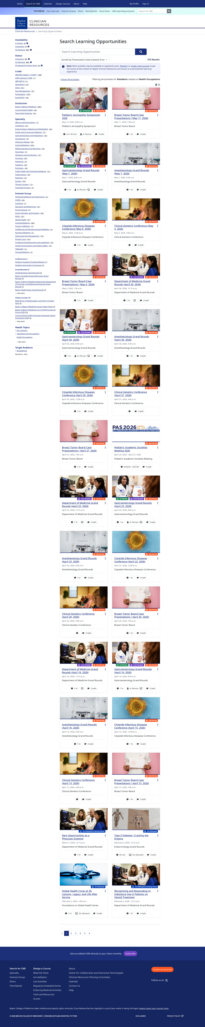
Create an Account (162, 969)
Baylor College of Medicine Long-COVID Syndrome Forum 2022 (35, 311)
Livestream (22, 46)
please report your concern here (153, 1008)
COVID (20, 200)
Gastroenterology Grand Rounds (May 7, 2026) (80, 172)
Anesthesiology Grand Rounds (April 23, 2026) (79, 560)
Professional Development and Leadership (34, 242)
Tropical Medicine (23, 252)
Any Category (22, 330)
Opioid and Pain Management (29, 236)
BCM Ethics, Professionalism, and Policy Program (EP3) (34, 302)
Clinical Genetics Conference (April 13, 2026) (78, 781)
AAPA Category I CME (25, 78)
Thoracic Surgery (24, 184)
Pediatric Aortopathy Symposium (29, 265)
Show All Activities (70, 79)
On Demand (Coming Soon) (29, 65)
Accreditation (40, 977)
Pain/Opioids (91, 11)
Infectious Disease (24, 142)
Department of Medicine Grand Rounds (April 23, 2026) (80, 504)
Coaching (20, 203)
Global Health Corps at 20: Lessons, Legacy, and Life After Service (79, 894)
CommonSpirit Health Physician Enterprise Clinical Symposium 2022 (35, 316)
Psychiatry (21, 168)
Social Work (104, 11)
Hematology (22, 139)
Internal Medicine (24, 145)
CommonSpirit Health (26, 110)
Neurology (21, 152)
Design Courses (63, 3)
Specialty (14, 972)
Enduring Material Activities (47, 990)
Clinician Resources (25, 31)
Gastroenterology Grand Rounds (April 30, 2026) (80, 338)
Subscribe (130, 953)
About (76, 3)
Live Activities (40, 981)
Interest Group (17, 977)
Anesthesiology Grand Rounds (28, 273)
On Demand (23, 50)
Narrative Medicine (24, 232)
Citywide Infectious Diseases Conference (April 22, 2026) (130, 560)
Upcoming (22, 59)
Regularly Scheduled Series (47, 985)
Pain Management (24, 91)
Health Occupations (24, 337)
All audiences (22, 350)
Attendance (22, 84)
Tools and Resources (43, 994)
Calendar (48, 3)
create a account (140, 66)
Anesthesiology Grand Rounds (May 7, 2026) (131, 172)
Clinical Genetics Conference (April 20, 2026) (78, 615)
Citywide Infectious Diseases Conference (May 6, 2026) (78, 227)
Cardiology (21, 125)
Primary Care (23, 239)
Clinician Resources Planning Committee (89, 977)
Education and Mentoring (27, 206)
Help (85, 3)
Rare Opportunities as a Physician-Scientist (75, 837)
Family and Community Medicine (30, 132)
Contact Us (74, 985)
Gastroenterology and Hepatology (31, 135)
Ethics (80, 11)
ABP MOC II (21, 81)
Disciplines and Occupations (28, 333)
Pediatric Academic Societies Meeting (31, 262)
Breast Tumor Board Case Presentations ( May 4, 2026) (78, 283)
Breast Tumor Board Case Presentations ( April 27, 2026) (79, 449)
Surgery (20, 181)
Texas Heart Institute (25, 113)
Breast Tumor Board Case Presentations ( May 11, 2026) (131, 116)
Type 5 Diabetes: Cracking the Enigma (131, 837)
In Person (21, 43)
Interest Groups (69, 11)
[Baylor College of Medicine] (32, 23)
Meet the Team (41, 972)
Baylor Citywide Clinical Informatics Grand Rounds (32, 277)
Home (19, 3)
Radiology (21, 178)
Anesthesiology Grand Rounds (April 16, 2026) (79, 726)
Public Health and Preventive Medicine (32, 171)
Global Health (22, 220)
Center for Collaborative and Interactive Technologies (96, 972)
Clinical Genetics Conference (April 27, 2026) (130, 393)
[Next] (89, 933)
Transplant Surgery (24, 187)
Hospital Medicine (25, 223)
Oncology (21, 158)
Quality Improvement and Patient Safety (33, 246)
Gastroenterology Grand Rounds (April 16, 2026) (133, 671)
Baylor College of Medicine (28, 106)
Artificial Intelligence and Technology (31, 197)
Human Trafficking (24, 226)
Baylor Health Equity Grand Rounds (30, 290)
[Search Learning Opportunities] (97, 52)
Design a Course (42, 968)
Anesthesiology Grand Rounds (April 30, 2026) (131, 338)
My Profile (134, 3)
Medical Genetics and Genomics (30, 148)
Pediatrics (21, 165)
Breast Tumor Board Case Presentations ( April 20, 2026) (131, 615)
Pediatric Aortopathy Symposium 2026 (81, 116)
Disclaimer (141, 1016)
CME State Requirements (123, 11)
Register (124, 66)
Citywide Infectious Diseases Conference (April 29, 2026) (78, 393)
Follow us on (159, 980)
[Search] (152, 11)
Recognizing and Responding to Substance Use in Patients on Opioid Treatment (132, 894)
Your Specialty (53, 11)
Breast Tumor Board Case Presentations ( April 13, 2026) (131, 781)
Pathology (21, 161)
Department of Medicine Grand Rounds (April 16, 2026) (80, 671)
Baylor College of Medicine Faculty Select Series (35, 306)
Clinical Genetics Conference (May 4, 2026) (133, 227)
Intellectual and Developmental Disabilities (34, 229)
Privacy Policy (174, 1016)
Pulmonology (22, 174)
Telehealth (21, 249)
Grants (36, 998)
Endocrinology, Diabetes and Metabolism (33, 129)
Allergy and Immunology (27, 122)
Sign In (145, 3)
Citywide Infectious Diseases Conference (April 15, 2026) (130, 726)
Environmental (22, 210)
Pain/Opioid (16, 985)
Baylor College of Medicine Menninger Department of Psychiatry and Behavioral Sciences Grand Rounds (35, 284)
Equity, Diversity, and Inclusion (29, 213)
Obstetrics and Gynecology (28, 155)
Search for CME (34, 3)
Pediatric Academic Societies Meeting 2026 (130, 449)
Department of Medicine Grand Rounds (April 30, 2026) (132, 283)
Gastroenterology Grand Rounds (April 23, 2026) (133, 504)
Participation (22, 94)
